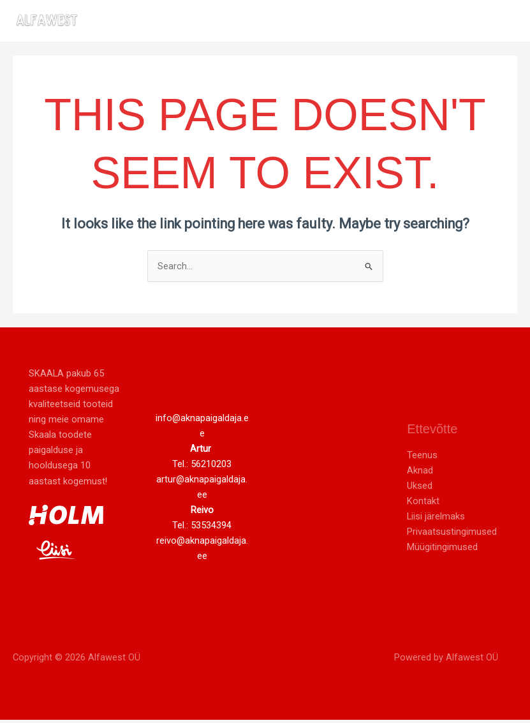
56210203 (211, 466)
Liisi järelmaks (436, 519)
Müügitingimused (442, 550)
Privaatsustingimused (452, 534)
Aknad (420, 473)
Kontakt (423, 504)
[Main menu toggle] (503, 21)
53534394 (211, 528)
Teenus (422, 457)
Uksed (419, 489)
